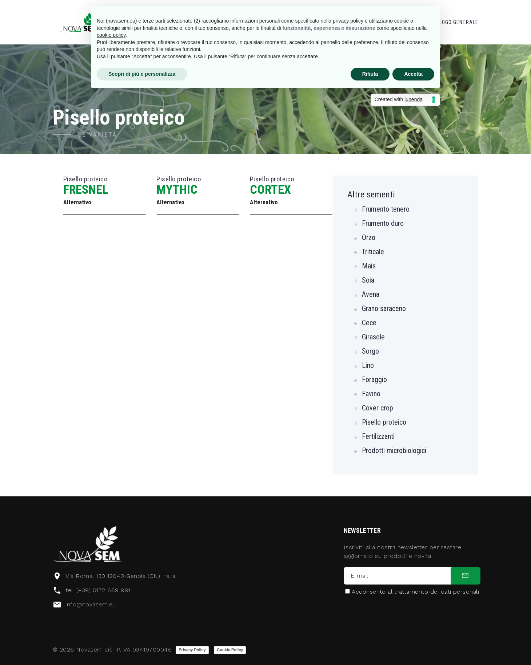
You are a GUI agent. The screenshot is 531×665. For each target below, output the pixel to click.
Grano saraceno (384, 308)
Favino (371, 393)
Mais (369, 265)
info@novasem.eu (90, 604)
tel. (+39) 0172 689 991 (97, 590)
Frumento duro (383, 223)
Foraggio (374, 379)
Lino (368, 365)
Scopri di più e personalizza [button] (141, 74)
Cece (369, 322)
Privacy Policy (192, 650)
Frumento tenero (386, 209)
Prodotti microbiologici (394, 450)
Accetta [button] (413, 74)
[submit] (465, 576)
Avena (370, 294)
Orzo (368, 237)
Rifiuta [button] (370, 74)
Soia (368, 280)
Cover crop (377, 408)
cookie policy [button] (111, 35)
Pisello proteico (384, 422)
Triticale (373, 251)
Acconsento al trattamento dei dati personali (415, 592)
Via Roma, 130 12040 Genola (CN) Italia (120, 575)
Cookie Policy (230, 650)
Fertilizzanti (378, 436)
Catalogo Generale (452, 22)
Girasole (373, 336)
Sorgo (370, 351)
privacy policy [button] (348, 21)
